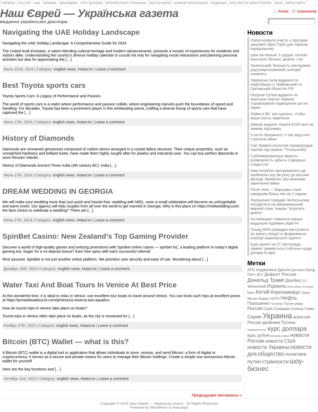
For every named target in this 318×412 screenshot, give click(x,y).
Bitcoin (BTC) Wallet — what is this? (65, 342)
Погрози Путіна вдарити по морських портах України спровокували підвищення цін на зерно (279, 101)
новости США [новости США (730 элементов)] (280, 341)
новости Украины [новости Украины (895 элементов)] (268, 347)
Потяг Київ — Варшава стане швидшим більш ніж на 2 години (278, 191)
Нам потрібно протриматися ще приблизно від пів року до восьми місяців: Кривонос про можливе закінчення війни (279, 177)
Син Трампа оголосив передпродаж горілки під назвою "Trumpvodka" (281, 147)
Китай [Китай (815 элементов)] (263, 292)
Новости (85, 69)
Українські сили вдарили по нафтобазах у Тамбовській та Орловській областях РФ (276, 84)
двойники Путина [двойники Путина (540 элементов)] (278, 322)
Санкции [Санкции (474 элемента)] (281, 309)
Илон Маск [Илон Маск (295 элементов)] (294, 286)
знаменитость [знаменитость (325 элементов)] (256, 329)
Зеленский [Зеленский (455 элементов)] (256, 286)
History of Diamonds (38, 138)
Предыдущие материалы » (217, 395)
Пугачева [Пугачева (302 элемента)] (276, 303)
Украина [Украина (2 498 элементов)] (277, 315)
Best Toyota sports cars (44, 85)
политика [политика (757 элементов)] (295, 354)
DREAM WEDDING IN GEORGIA (57, 191)
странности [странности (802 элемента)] (275, 361)
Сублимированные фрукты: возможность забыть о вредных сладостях (278, 160)
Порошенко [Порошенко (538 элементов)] (258, 303)
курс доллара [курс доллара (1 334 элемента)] (287, 328)
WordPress (159, 407)
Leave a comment (111, 69)
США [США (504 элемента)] (268, 308)
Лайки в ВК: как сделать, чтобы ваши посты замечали (277, 116)
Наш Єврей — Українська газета (89, 13)
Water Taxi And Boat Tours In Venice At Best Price (89, 285)
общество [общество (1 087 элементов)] (271, 353)
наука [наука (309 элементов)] (285, 335)
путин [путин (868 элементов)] (254, 361)
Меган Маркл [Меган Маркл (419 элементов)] (258, 299)
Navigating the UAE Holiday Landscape (71, 32)
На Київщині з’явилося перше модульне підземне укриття (276, 221)
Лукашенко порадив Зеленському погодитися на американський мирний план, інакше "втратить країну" (279, 206)
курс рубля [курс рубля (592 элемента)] (258, 335)
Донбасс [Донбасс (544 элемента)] (294, 280)
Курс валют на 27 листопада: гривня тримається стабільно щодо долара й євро (281, 248)
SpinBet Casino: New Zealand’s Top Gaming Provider (95, 236)
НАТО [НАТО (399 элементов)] (275, 299)
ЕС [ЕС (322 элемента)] (305, 280)
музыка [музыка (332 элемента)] (275, 335)
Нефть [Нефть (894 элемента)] (289, 298)
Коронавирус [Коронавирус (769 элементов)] (286, 292)
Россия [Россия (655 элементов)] (255, 308)
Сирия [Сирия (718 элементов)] (254, 316)
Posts (283, 11)
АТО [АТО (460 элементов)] (251, 270)
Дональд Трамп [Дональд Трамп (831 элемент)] (266, 280)
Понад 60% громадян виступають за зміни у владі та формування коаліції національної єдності (279, 233)
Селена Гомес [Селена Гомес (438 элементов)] (302, 309)
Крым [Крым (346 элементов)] (306, 292)
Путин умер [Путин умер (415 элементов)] (293, 304)
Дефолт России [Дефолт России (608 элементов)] (280, 274)
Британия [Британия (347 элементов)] (298, 270)
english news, (66, 69)
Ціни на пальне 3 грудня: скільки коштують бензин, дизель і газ (278, 57)
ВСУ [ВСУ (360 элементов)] (260, 275)
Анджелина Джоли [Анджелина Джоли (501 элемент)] (273, 269)
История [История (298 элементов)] (307, 286)
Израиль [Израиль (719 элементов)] (276, 286)
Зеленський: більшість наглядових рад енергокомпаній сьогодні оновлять (280, 69)
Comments (307, 11)
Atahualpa (180, 407)
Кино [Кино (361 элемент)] (251, 292)
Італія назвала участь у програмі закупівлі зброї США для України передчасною (278, 44)
